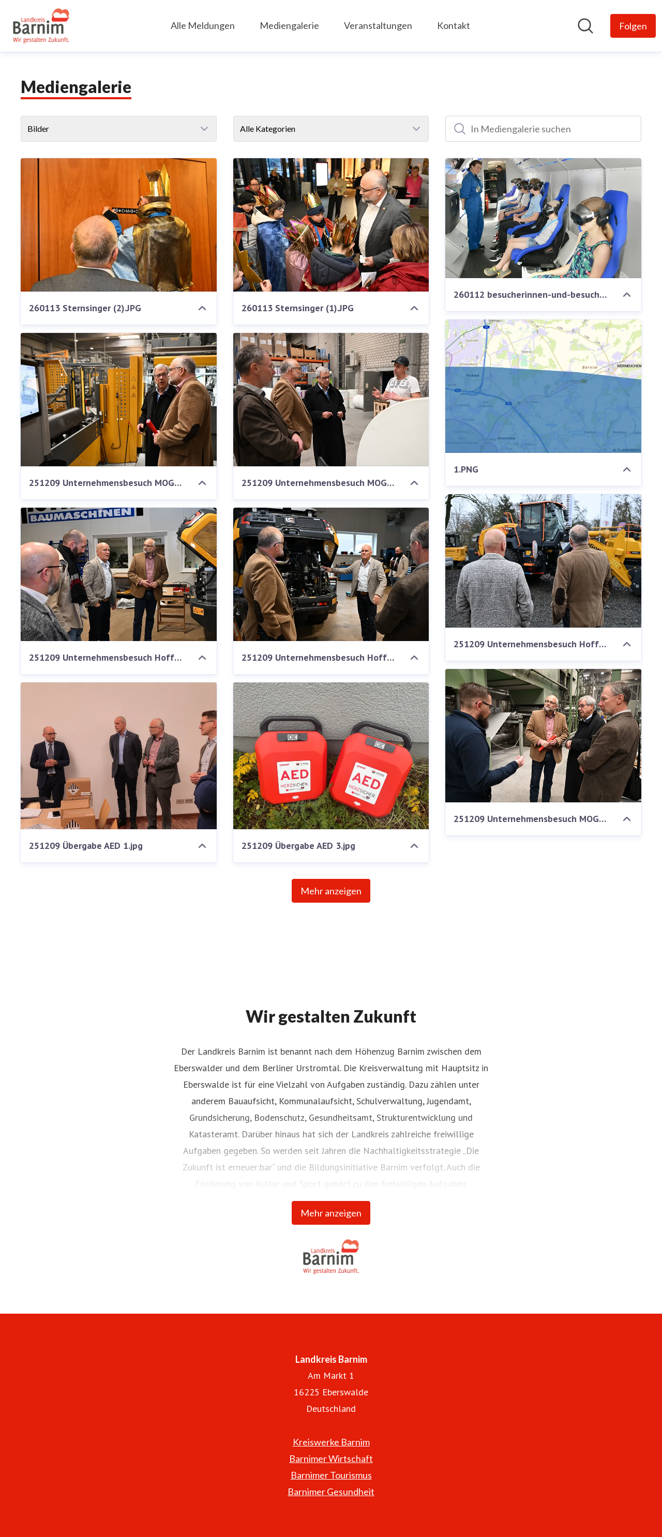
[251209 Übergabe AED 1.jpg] (119, 755)
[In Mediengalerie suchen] (543, 129)
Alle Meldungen (203, 25)
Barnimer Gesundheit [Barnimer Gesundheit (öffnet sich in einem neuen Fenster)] (331, 1491)
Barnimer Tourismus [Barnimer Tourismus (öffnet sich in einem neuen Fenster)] (331, 1475)
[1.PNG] (543, 386)
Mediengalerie (289, 25)
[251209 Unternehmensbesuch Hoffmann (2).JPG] (331, 574)
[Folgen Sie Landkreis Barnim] (633, 26)
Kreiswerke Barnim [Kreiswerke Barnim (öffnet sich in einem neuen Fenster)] (331, 1442)
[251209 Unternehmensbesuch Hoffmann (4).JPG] (543, 561)
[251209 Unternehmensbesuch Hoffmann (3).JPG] (119, 574)
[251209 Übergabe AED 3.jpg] (331, 755)
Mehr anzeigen (331, 890)
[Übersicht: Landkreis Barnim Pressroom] (41, 25)
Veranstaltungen (378, 25)
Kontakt (453, 25)
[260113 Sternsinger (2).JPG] (119, 225)
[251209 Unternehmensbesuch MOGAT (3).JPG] (543, 735)
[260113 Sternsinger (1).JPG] (331, 225)
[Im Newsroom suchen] (585, 26)
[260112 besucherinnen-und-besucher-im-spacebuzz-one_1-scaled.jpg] (543, 218)
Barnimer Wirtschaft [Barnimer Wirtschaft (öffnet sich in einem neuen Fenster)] (331, 1458)
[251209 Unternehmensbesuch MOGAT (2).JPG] (331, 399)
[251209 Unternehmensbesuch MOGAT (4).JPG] (119, 399)
